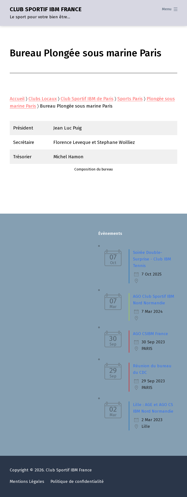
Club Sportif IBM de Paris (87, 98)
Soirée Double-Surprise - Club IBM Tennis (152, 259)
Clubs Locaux (42, 98)
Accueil (17, 98)
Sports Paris (130, 98)
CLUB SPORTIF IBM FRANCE (46, 9)
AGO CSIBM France (150, 333)
